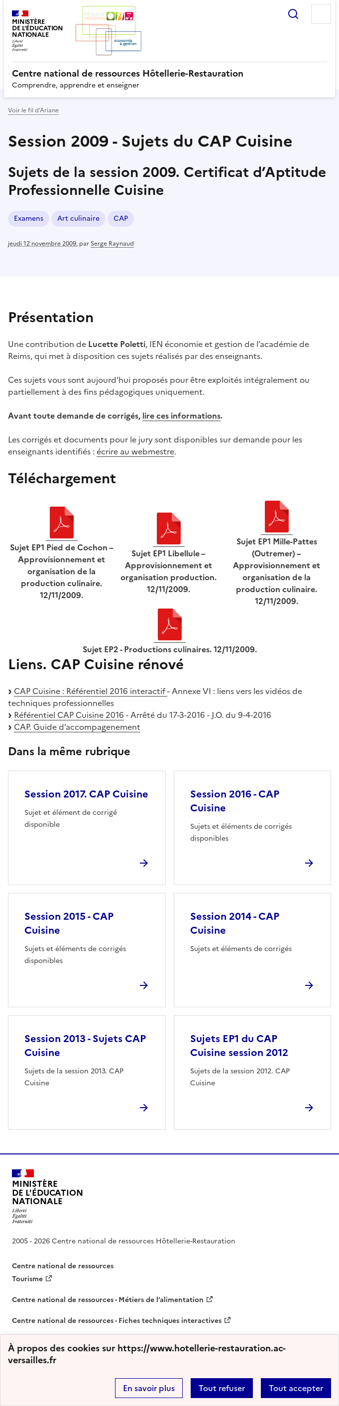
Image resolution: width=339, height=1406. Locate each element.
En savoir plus (149, 1388)
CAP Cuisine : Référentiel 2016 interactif (90, 691)
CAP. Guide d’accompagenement (77, 727)
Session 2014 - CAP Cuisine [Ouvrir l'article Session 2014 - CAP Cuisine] (234, 923)
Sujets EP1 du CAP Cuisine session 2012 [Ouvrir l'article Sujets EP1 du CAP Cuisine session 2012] (239, 1045)
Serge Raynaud (112, 243)
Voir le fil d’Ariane (33, 110)
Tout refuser (222, 1388)
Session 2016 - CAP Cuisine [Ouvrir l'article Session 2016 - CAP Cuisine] (234, 801)
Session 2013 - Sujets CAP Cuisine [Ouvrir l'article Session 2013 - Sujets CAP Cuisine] (85, 1045)
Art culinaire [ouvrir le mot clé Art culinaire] (78, 218)
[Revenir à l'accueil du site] (47, 1196)
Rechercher (293, 14)
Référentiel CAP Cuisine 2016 (69, 715)
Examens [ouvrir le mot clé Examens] (28, 218)
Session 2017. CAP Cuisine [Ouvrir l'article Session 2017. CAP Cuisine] (86, 794)
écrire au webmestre (135, 451)
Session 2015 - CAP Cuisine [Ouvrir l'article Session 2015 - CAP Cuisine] (68, 923)
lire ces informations (181, 416)
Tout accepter (296, 1388)
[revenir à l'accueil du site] (169, 74)
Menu (321, 14)
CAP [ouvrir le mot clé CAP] (120, 218)
